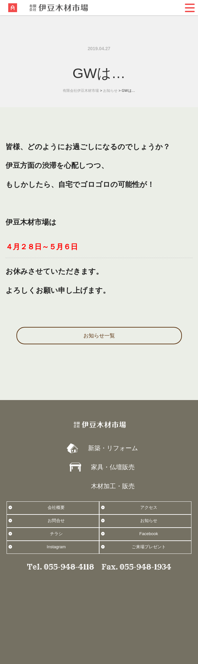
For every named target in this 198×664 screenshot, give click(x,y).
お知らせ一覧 (99, 335)
